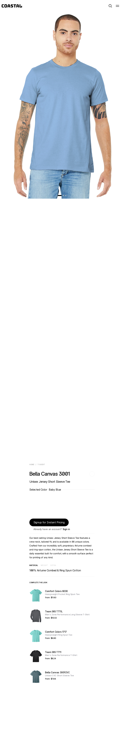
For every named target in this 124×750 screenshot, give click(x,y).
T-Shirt (41, 464)
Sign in (66, 529)
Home (31, 464)
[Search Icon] (110, 6)
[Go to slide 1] (60, 195)
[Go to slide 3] (65, 195)
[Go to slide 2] (63, 195)
